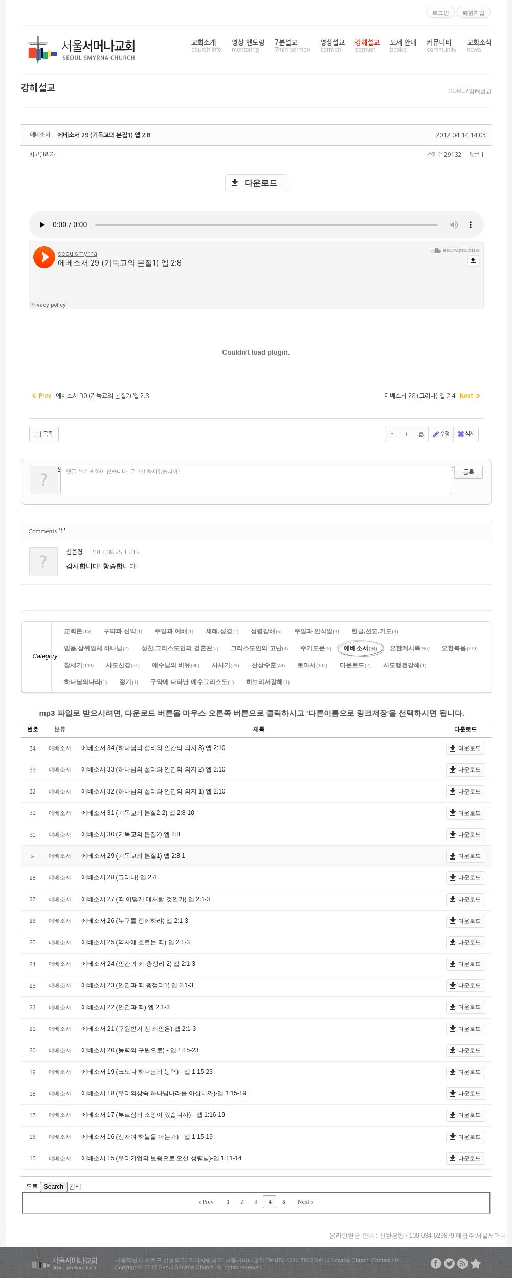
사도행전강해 (405, 665)
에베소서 (360, 648)
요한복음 (459, 648)
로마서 (312, 665)
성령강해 (266, 631)
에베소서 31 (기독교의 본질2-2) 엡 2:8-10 (137, 813)
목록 (43, 434)
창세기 (79, 665)
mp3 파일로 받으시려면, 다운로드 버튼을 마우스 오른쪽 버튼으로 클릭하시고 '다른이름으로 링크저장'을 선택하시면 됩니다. (251, 713)
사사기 (225, 665)
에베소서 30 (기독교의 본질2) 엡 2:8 (130, 834)
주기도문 (315, 648)
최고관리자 (42, 155)
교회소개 (206, 46)
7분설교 (292, 46)
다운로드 (260, 183)
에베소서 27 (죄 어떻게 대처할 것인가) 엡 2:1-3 (145, 899)
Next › (305, 1201)
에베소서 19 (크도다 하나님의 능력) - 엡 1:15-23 (147, 1071)
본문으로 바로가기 (0, 4)
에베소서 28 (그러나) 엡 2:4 (119, 877)
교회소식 (479, 46)
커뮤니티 (441, 46)
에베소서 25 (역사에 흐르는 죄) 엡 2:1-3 (135, 942)
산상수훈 (268, 665)
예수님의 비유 (175, 665)
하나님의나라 (85, 682)
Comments (47, 531)
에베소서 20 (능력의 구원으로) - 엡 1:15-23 (140, 1050)
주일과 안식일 (316, 631)
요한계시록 (410, 648)
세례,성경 (222, 631)
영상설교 (332, 46)
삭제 (465, 434)
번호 (32, 729)
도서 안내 (403, 46)
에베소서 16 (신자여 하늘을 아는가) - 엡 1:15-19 (147, 1136)
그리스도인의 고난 (259, 648)
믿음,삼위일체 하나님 (96, 648)
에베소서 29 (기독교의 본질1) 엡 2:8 (103, 135)
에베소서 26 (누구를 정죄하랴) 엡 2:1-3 (134, 920)
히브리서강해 (268, 682)
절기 (128, 682)
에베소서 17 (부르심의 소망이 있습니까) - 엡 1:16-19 (153, 1114)
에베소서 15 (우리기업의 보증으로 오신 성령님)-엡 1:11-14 (161, 1158)
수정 (440, 434)
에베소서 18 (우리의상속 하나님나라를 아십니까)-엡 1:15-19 (164, 1093)
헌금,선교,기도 (374, 631)
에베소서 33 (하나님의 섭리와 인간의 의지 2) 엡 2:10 (153, 769)
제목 (258, 729)
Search (53, 1187)
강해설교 (367, 46)
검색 (75, 1187)
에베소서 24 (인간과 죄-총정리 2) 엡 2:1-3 (138, 963)
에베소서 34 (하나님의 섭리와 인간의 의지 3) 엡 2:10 (153, 748)
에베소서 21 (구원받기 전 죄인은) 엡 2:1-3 (138, 1028)
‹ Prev (206, 1201)
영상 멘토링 (248, 46)
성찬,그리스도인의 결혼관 (179, 648)
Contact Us (385, 1260)
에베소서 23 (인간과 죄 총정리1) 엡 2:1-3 (137, 985)
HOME (456, 90)
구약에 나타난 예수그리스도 (192, 682)
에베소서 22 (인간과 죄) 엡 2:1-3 (125, 1007)
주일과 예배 (173, 631)
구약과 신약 (122, 631)
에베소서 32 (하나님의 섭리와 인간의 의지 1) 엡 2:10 (153, 791)
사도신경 (123, 665)
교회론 (78, 631)
